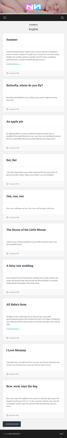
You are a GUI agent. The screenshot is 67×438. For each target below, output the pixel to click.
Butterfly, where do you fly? (24, 85)
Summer (11, 39)
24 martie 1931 (14, 374)
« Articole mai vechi (11, 424)
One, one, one (15, 196)
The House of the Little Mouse (26, 229)
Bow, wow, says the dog (21, 386)
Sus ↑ (62, 434)
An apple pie (14, 121)
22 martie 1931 (14, 415)
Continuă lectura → (13, 64)
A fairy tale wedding (19, 266)
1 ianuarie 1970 (14, 73)
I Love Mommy (16, 350)
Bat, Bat (11, 160)
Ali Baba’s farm (16, 304)
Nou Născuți (14, 434)
